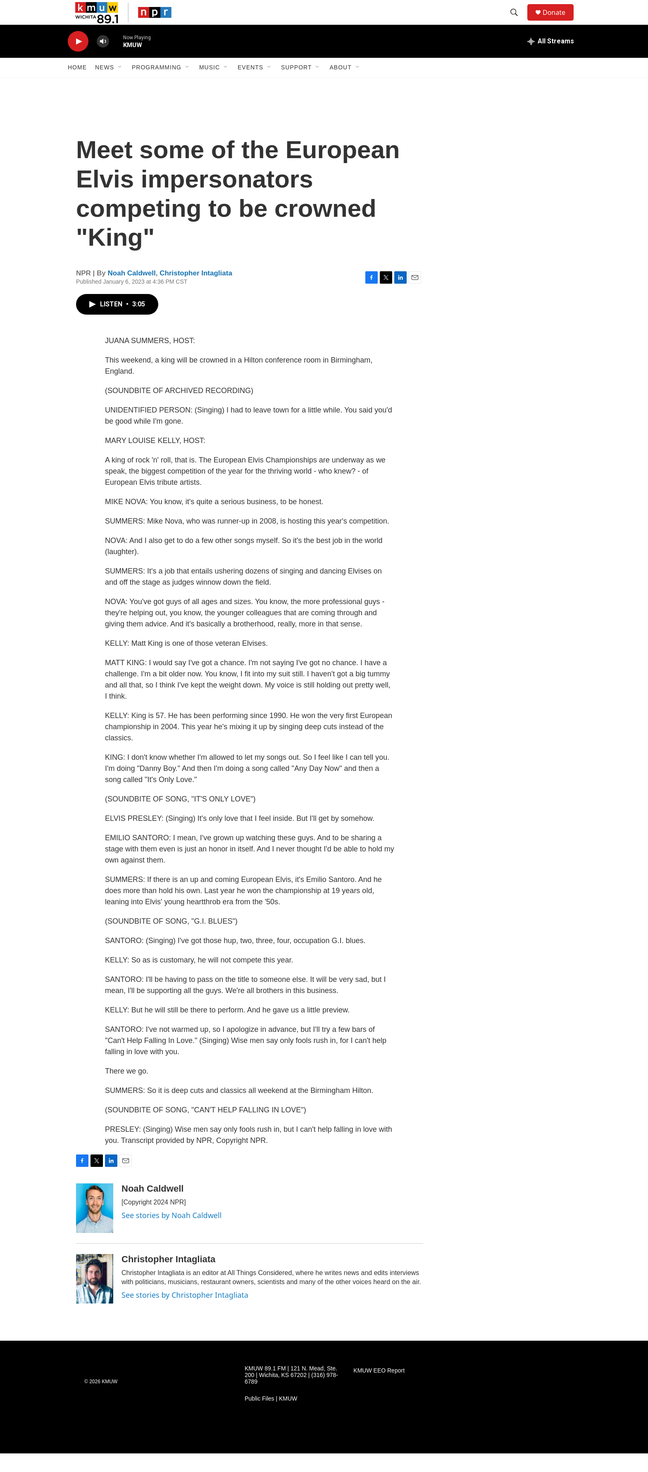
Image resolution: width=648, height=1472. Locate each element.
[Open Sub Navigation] (120, 86)
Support (296, 86)
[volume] (103, 60)
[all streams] (550, 59)
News (104, 86)
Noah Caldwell (132, 292)
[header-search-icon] (518, 22)
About (340, 86)
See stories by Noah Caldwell (172, 1234)
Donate (559, 21)
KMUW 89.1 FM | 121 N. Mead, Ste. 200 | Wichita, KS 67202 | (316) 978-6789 (291, 1393)
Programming (156, 86)
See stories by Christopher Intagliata (185, 1313)
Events (250, 86)
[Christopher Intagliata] (94, 1297)
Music (209, 86)
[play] (78, 60)
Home (77, 86)
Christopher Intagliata (196, 292)
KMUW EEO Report (379, 1389)
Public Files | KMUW (271, 1417)
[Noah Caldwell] (94, 1227)
